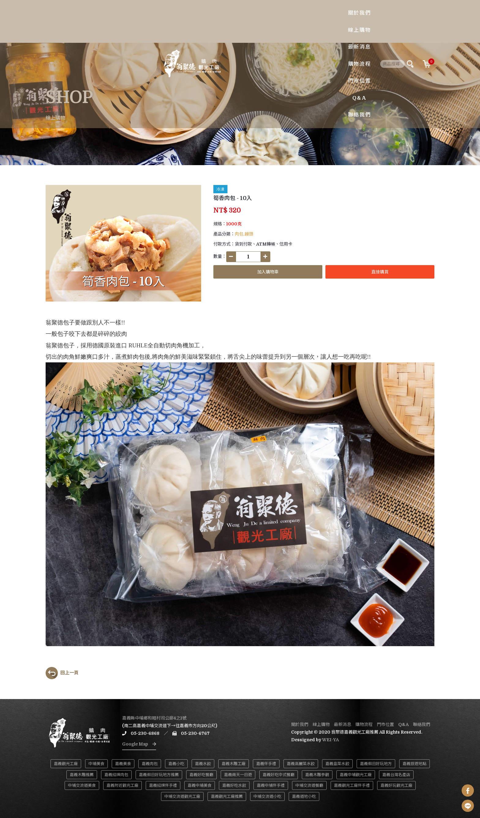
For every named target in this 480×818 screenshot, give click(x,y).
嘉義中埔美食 (200, 785)
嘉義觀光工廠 (66, 763)
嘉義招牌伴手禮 (163, 785)
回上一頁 (62, 672)
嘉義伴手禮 (266, 763)
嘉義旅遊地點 (414, 763)
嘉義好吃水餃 (234, 785)
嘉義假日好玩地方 (376, 763)
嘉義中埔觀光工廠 (356, 774)
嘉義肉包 (150, 763)
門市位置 (295, 21)
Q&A (320, 21)
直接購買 (379, 271)
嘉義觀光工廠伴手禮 (352, 785)
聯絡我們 (344, 21)
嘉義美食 (123, 763)
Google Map (139, 744)
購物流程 (266, 21)
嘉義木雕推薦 (82, 774)
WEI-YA (330, 739)
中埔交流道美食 (82, 785)
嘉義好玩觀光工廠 (396, 785)
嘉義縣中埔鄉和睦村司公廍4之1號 (154, 718)
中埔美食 (96, 763)
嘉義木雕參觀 (317, 774)
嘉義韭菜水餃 (337, 763)
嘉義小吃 (176, 763)
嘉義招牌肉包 (116, 774)
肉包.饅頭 (244, 233)
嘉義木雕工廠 (234, 763)
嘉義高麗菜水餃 (301, 763)
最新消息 (237, 21)
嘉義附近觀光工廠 (122, 785)
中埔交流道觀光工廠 (182, 796)
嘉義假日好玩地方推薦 (159, 774)
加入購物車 (268, 271)
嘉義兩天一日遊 (238, 774)
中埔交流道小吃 (267, 796)
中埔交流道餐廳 (309, 785)
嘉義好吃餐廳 (201, 774)
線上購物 (208, 21)
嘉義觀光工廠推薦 (227, 796)
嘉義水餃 (203, 763)
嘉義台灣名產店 (396, 774)
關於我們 (179, 21)
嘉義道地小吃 (304, 796)
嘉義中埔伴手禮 (271, 785)
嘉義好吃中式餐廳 (278, 774)
